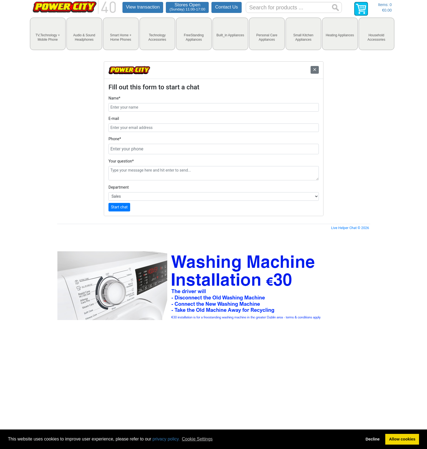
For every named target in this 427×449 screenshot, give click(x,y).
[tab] (48, 34)
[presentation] (47, 34)
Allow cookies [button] (402, 439)
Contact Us (226, 7)
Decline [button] (372, 439)
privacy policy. (166, 439)
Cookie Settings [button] (197, 439)
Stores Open (187, 6)
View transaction (143, 7)
